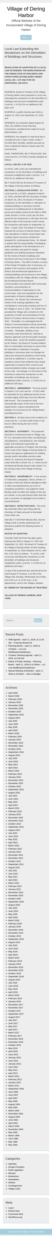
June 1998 (13, 1138)
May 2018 (12, 989)
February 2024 (15, 774)
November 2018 (15, 970)
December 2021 (15, 855)
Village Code (14, 1189)
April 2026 (13, 693)
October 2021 (14, 861)
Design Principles (16, 1167)
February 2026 (15, 699)
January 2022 (14, 852)
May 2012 (12, 1070)
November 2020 (15, 895)
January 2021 (14, 889)
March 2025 (13, 733)
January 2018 (14, 1001)
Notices (11, 1182)
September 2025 (16, 714)
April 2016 (13, 1051)
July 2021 (12, 870)
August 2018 (14, 979)
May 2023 (12, 802)
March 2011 (13, 1085)
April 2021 (13, 880)
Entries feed (13, 1211)
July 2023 (12, 795)
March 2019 (13, 958)
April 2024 (13, 768)
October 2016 (14, 1045)
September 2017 (16, 1014)
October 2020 (14, 898)
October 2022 (14, 824)
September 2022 (16, 827)
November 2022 (15, 820)
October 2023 (14, 786)
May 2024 (12, 764)
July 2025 (12, 721)
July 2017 (12, 1020)
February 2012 (15, 1079)
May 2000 (12, 1132)
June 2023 (13, 799)
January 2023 (14, 814)
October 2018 (14, 973)
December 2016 (15, 1039)
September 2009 (16, 1088)
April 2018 (13, 992)
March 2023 (13, 808)
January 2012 (14, 1082)
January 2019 (14, 964)
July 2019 (12, 945)
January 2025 (14, 739)
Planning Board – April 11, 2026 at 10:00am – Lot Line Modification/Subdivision (24, 649)
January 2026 (14, 702)
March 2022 (13, 845)
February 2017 (15, 1036)
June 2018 (13, 986)
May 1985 (12, 1142)
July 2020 (12, 908)
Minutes (12, 1173)
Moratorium (13, 1176)
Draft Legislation (15, 1170)
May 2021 (12, 877)
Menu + (25, 37)
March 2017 (13, 1032)
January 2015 (14, 1057)
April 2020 (13, 917)
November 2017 (15, 1007)
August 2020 (14, 905)
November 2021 (15, 858)
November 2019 (15, 933)
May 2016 (12, 1048)
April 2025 (13, 730)
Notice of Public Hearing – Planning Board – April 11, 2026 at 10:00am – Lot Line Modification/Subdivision (26, 664)
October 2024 (14, 749)
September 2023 (16, 789)
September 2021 (16, 864)
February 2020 (15, 923)
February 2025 (15, 736)
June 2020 (13, 911)
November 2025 (15, 708)
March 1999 (13, 1135)
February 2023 (15, 811)
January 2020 (14, 926)
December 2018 (15, 967)
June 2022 (13, 836)
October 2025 (14, 711)
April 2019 (13, 955)
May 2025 (12, 727)
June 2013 (13, 1061)
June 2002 (13, 1120)
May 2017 (12, 1026)
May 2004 (12, 1107)
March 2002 (13, 1126)
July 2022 (12, 833)
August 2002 (14, 1117)
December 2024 (15, 743)
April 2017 (13, 1029)
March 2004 (13, 1110)
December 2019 (15, 930)
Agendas (12, 1164)
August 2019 (14, 942)
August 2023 (14, 792)
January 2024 (14, 777)
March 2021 (13, 883)
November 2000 (15, 1129)
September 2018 (16, 976)
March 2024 (13, 771)
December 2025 (15, 705)
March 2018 (13, 995)
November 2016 (15, 1042)
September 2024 (16, 752)
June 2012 (13, 1067)
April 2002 (13, 1123)
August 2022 (14, 830)
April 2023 (13, 805)
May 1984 (12, 1145)
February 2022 (15, 849)
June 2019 (13, 948)
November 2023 (15, 783)
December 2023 (15, 780)
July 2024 (12, 758)
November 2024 (15, 746)
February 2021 (15, 886)
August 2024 (14, 755)
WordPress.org (15, 1217)
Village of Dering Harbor (33, 1231)
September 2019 (16, 939)
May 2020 (12, 914)
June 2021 (13, 873)
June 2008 (13, 1092)
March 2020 (13, 920)
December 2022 (15, 817)
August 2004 (14, 1104)
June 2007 (13, 1095)
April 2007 (13, 1098)
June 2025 (13, 724)
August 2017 (14, 1017)
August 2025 (14, 718)
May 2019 (12, 951)
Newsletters (13, 1179)
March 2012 (13, 1076)
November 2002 (15, 1113)
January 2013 (14, 1064)
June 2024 (13, 761)
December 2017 (15, 1004)
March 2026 (13, 696)
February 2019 (15, 961)
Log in (11, 1208)
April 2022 (13, 842)
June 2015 (13, 1054)
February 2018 (15, 998)
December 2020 (15, 892)
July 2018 (12, 983)
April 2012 (13, 1073)
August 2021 (14, 867)
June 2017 (13, 1023)
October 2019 (14, 936)
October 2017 (14, 1011)
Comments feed (15, 1214)
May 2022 (12, 839)
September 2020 (16, 901)
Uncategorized (15, 1185)
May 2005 (12, 1101)
